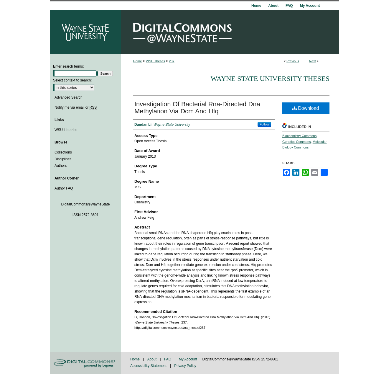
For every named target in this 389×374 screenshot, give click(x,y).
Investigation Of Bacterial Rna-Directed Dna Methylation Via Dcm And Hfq (197, 107)
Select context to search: (72, 80)
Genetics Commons (296, 141)
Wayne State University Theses (270, 78)
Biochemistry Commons (299, 136)
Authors (61, 166)
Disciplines (63, 159)
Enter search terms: (68, 66)
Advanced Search (69, 97)
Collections (63, 152)
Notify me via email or (76, 107)
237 (171, 61)
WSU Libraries (66, 130)
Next (312, 61)
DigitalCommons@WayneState (230, 32)
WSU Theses (155, 61)
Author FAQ (64, 188)
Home (137, 61)
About (152, 359)
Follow (264, 124)
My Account (188, 359)
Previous (292, 61)
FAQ (168, 359)
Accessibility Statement (149, 366)
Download (305, 108)
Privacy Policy (185, 366)
